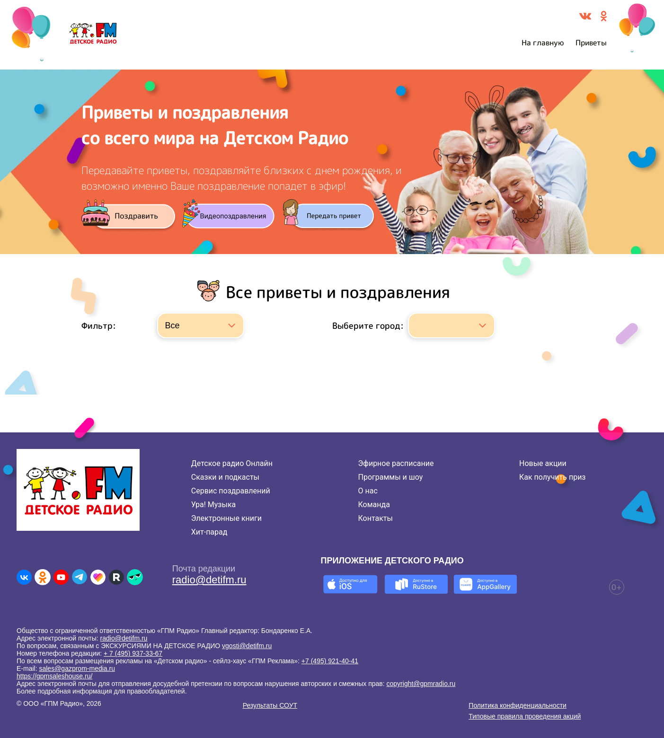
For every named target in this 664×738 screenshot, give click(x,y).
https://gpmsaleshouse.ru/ (54, 676)
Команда (374, 504)
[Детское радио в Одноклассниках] (42, 577)
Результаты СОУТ (270, 705)
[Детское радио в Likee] (98, 577)
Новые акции (543, 463)
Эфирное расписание (396, 463)
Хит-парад (209, 531)
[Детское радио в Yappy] (134, 577)
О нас (368, 490)
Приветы (591, 42)
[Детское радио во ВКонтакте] (24, 577)
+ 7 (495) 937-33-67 (133, 653)
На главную (543, 42)
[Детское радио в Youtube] (61, 577)
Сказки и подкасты (225, 477)
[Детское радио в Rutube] (116, 577)
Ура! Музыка (213, 504)
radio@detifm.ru (209, 580)
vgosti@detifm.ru (247, 646)
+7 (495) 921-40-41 (329, 661)
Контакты (375, 518)
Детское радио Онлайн (232, 463)
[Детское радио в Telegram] (79, 577)
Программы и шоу (390, 477)
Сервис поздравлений (230, 490)
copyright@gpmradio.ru (421, 683)
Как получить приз (552, 477)
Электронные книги (226, 518)
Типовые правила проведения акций (525, 716)
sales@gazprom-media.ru (77, 668)
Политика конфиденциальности (518, 705)
